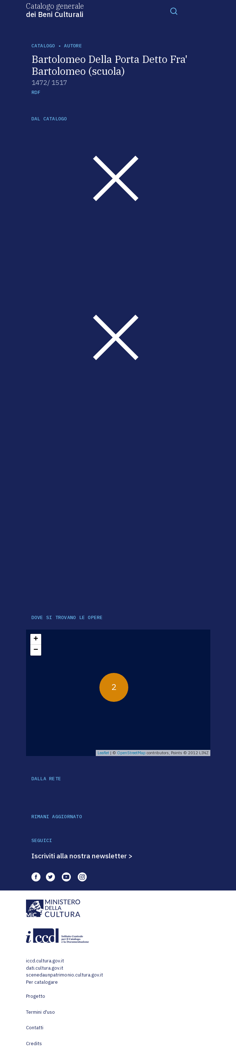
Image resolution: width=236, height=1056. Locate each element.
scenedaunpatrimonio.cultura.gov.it (64, 975)
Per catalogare (42, 982)
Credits (34, 1043)
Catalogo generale (55, 9)
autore (73, 46)
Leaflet (103, 752)
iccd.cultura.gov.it (45, 961)
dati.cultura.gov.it (44, 968)
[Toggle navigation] (174, 11)
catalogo (43, 46)
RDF (35, 92)
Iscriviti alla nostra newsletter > (82, 855)
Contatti (35, 1028)
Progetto (36, 996)
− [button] (35, 650)
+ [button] (35, 639)
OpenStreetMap (131, 752)
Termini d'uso (40, 1012)
